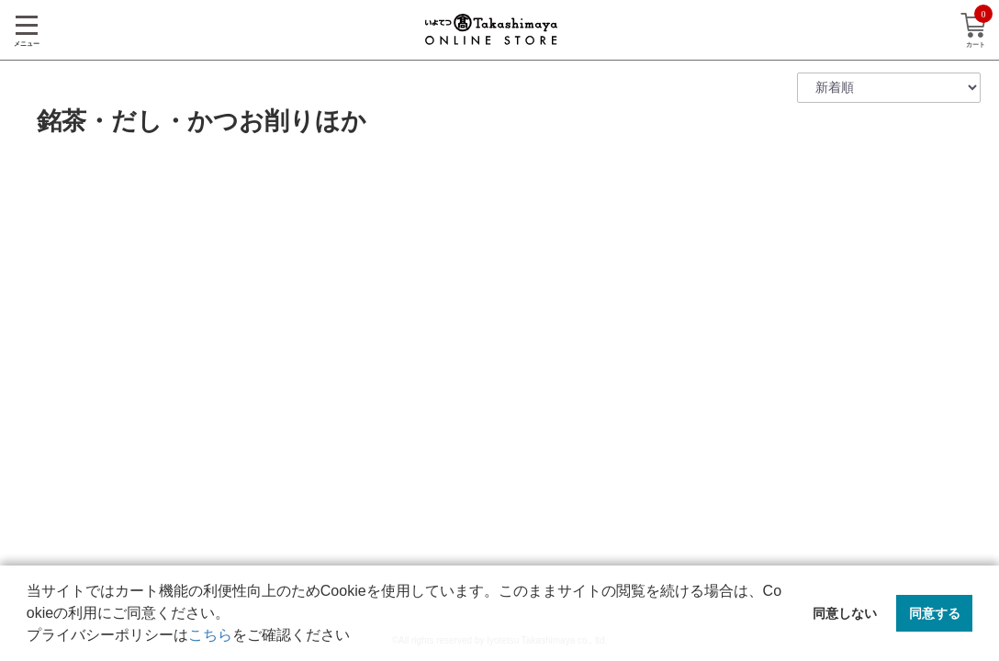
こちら (210, 635)
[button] (356, 637)
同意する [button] (934, 613)
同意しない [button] (845, 613)
